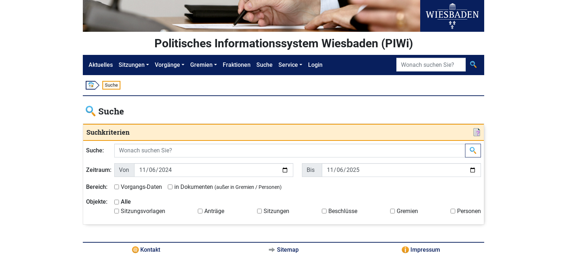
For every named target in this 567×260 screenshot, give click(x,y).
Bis (311, 169)
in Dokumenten (228, 186)
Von (124, 169)
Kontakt (150, 249)
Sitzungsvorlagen (143, 211)
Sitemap (288, 249)
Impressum (425, 249)
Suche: (95, 150)
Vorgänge (167, 64)
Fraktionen (237, 64)
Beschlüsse (342, 211)
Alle (126, 201)
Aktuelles (101, 64)
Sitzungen (132, 64)
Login (315, 64)
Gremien (201, 64)
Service (288, 64)
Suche (264, 64)
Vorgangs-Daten (141, 186)
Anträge (214, 211)
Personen (469, 211)
